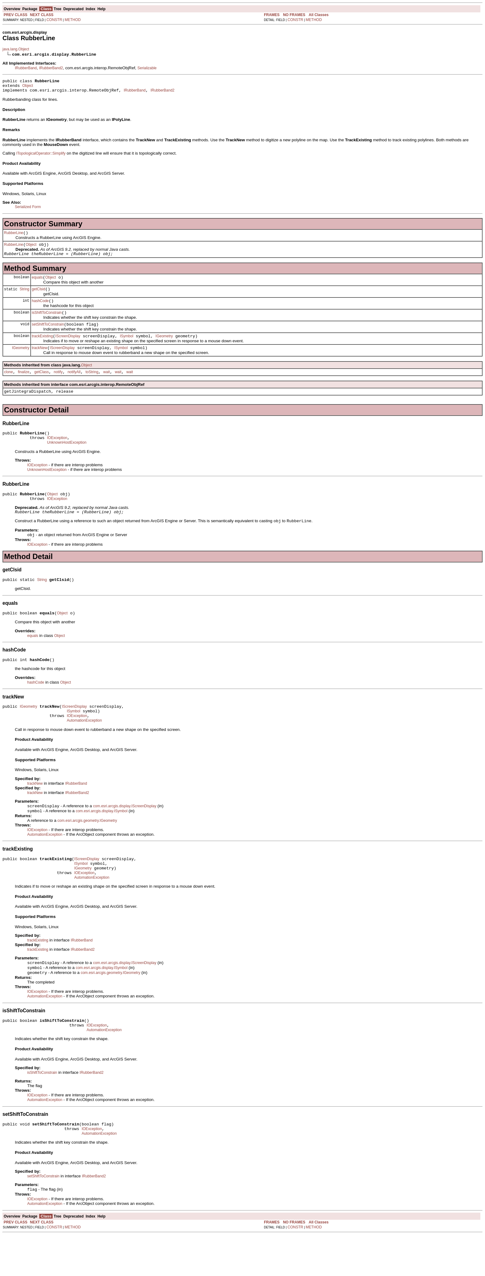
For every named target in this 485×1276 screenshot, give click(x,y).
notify (58, 385)
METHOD (73, 20)
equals (37, 284)
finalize (23, 385)
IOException (57, 453)
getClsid (38, 296)
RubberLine (13, 236)
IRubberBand (26, 68)
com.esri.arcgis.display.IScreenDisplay (125, 834)
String (24, 296)
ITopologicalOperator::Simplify (40, 156)
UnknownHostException (66, 459)
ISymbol (126, 347)
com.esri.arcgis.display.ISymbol (101, 839)
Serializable (147, 68)
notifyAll (73, 385)
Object (27, 87)
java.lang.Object (15, 49)
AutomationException (84, 747)
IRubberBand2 (51, 68)
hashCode (40, 309)
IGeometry (164, 347)
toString (91, 385)
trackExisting (42, 347)
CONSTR (54, 20)
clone (8, 385)
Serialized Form (28, 209)
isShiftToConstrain (47, 322)
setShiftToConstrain (48, 334)
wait (106, 385)
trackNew (39, 360)
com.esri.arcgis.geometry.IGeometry (87, 849)
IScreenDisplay (67, 347)
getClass (41, 385)
